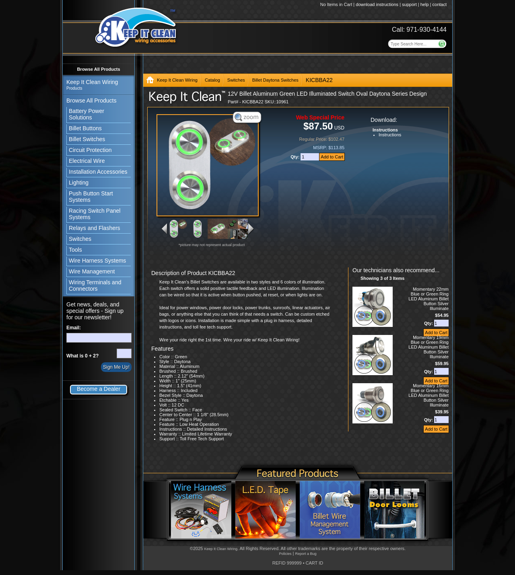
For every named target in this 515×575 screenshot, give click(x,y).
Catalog (212, 80)
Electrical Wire (87, 161)
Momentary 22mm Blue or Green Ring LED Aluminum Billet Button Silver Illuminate (428, 299)
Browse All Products (98, 69)
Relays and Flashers (94, 228)
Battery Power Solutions (86, 114)
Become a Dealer (98, 389)
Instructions (390, 134)
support (409, 4)
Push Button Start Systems (91, 196)
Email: (73, 328)
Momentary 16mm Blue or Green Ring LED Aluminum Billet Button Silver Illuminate (428, 395)
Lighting (79, 182)
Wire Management (92, 271)
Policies (285, 554)
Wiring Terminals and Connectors (95, 285)
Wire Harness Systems (97, 260)
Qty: (295, 156)
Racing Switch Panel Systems (94, 213)
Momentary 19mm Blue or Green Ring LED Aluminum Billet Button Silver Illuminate (428, 347)
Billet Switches (87, 139)
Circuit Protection (90, 150)
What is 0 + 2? (82, 356)
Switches (80, 239)
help (424, 4)
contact (440, 4)
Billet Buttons (85, 128)
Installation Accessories (98, 171)
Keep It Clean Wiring (177, 80)
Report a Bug (305, 554)
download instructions (377, 4)
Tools (75, 249)
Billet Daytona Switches (275, 80)
